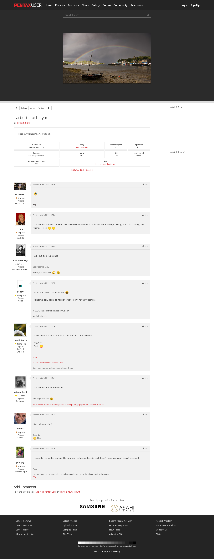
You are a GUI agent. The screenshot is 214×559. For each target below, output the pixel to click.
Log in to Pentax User (45, 491)
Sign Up (195, 5)
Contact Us (161, 529)
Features (73, 5)
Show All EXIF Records (82, 169)
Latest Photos (70, 520)
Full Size (41, 108)
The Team (68, 534)
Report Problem (164, 520)
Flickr (35, 357)
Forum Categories (118, 525)
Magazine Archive (25, 534)
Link (145, 184)
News (85, 5)
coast (104, 164)
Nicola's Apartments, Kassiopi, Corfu (48, 362)
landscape (111, 164)
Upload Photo (70, 525)
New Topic (114, 529)
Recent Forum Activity (120, 520)
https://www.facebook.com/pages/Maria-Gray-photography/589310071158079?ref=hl (68, 404)
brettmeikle (23, 122)
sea (99, 164)
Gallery (96, 5)
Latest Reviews (23, 520)
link (45, 316)
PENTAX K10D (82, 147)
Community (121, 5)
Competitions (70, 529)
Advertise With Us (118, 534)
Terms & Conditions (166, 525)
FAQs (158, 534)
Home (48, 5)
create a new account (69, 491)
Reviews (60, 5)
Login (184, 5)
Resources (137, 5)
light (95, 164)
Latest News (22, 529)
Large (32, 108)
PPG (34, 477)
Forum (107, 5)
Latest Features (24, 525)
